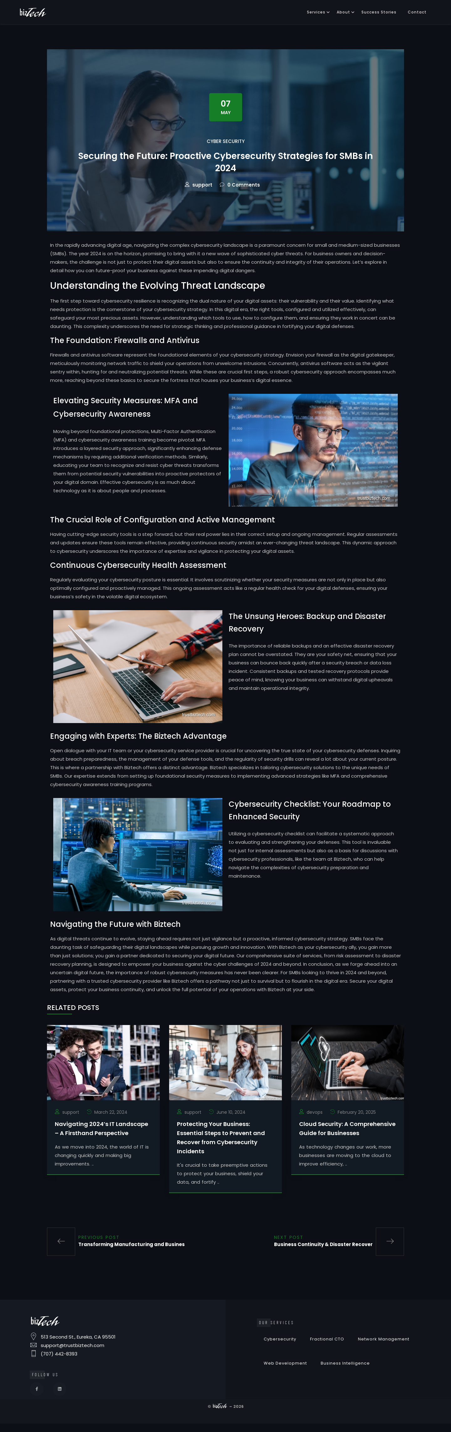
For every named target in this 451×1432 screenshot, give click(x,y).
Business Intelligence (345, 1374)
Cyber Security (226, 141)
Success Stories (379, 12)
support (202, 196)
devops (315, 1123)
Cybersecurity (280, 1350)
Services (316, 12)
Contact (417, 12)
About (343, 12)
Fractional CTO (327, 1350)
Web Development (285, 1374)
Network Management (383, 1350)
